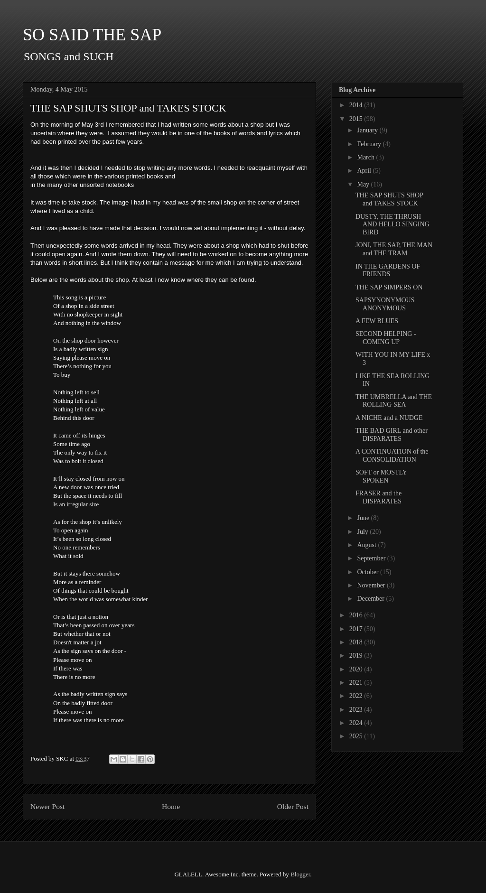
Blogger (300, 874)
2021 (356, 682)
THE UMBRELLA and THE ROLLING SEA (393, 401)
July (363, 531)
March (366, 157)
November (372, 585)
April (365, 170)
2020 (356, 669)
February (370, 144)
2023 (356, 709)
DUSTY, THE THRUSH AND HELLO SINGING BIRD (392, 224)
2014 (356, 105)
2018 (356, 642)
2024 (356, 722)
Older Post (292, 806)
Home (171, 806)
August (367, 545)
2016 (356, 615)
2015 (356, 118)
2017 (356, 629)
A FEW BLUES (376, 321)
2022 (356, 695)
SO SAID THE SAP (92, 34)
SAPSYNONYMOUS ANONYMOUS (384, 304)
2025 (356, 736)
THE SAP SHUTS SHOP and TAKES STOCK (389, 199)
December (371, 598)
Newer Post (47, 806)
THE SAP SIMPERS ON (388, 287)
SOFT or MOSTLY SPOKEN (381, 476)
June (364, 517)
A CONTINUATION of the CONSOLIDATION (392, 455)
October (368, 572)
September (372, 558)
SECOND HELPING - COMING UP (385, 337)
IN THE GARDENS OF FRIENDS (387, 270)
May (364, 184)
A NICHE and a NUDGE (389, 417)
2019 (356, 655)
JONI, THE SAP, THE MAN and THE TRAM (393, 249)
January (368, 130)
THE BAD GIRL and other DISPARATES (391, 434)
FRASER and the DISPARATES (378, 497)
